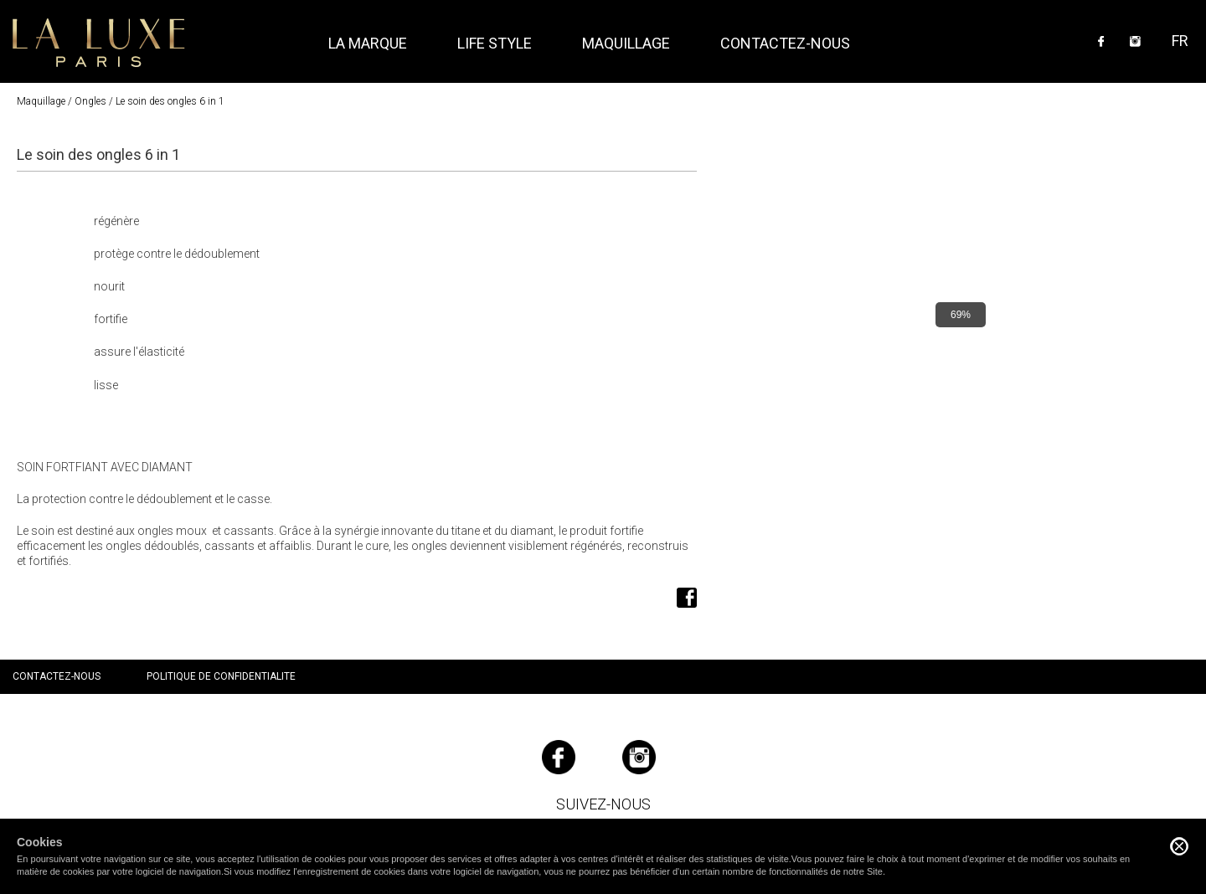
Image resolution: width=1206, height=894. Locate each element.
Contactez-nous (785, 43)
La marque (367, 43)
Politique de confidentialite (221, 676)
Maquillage (41, 101)
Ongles (90, 101)
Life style (494, 43)
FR (1180, 40)
